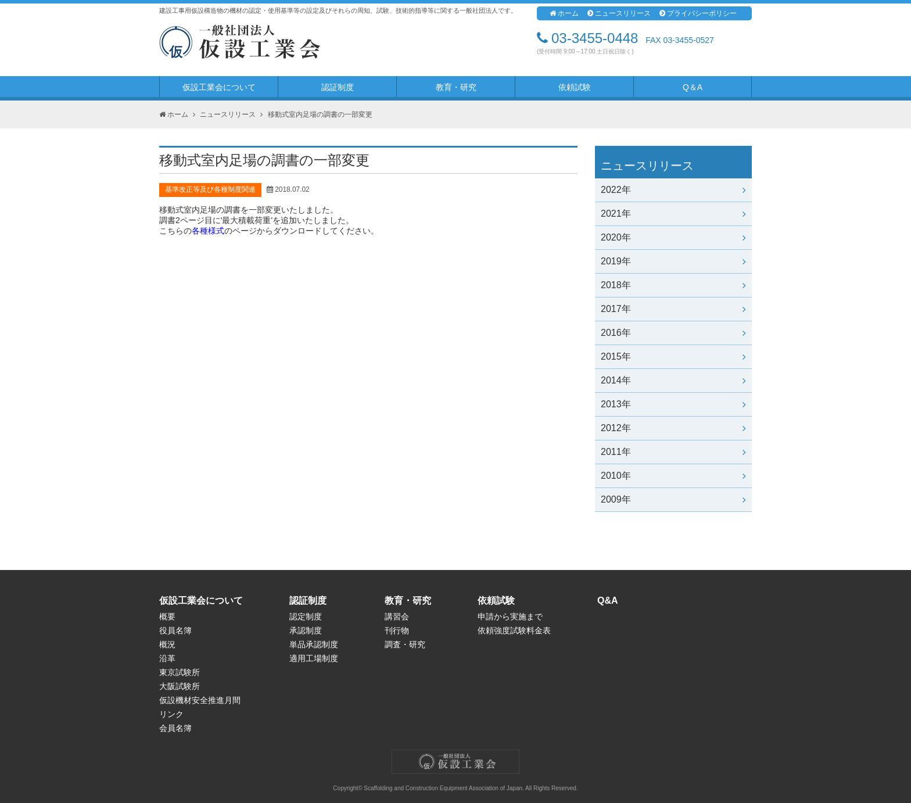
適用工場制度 (313, 658)
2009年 (673, 499)
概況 (167, 644)
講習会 (397, 616)
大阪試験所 (179, 686)
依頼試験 (574, 87)
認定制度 (305, 616)
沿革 (167, 658)
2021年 (673, 213)
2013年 (673, 404)
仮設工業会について (219, 87)
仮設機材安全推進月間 (200, 700)
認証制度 (337, 87)
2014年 (673, 380)
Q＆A (692, 87)
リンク (171, 714)
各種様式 (208, 230)
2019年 (673, 261)
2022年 (673, 190)
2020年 (673, 237)
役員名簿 (175, 630)
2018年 (673, 285)
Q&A (607, 600)
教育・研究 (456, 87)
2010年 (673, 476)
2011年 (673, 452)
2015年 (673, 356)
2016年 (673, 333)
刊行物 (397, 630)
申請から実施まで (510, 616)
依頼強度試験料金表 (514, 630)
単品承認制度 (313, 644)
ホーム (564, 13)
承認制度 (305, 630)
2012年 (673, 428)
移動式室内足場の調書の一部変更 (320, 114)
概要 (167, 616)
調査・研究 (405, 644)
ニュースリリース (619, 13)
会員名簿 (175, 728)
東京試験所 (179, 672)
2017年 (673, 309)
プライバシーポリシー (698, 13)
